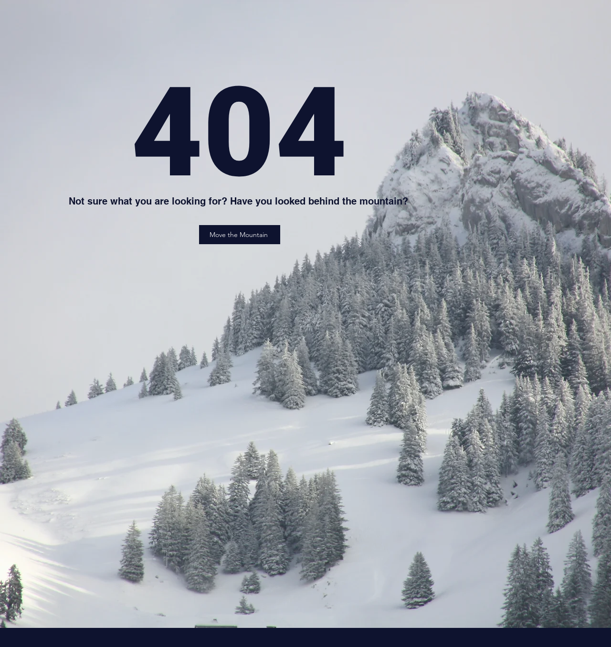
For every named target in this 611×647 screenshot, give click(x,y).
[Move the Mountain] (239, 234)
